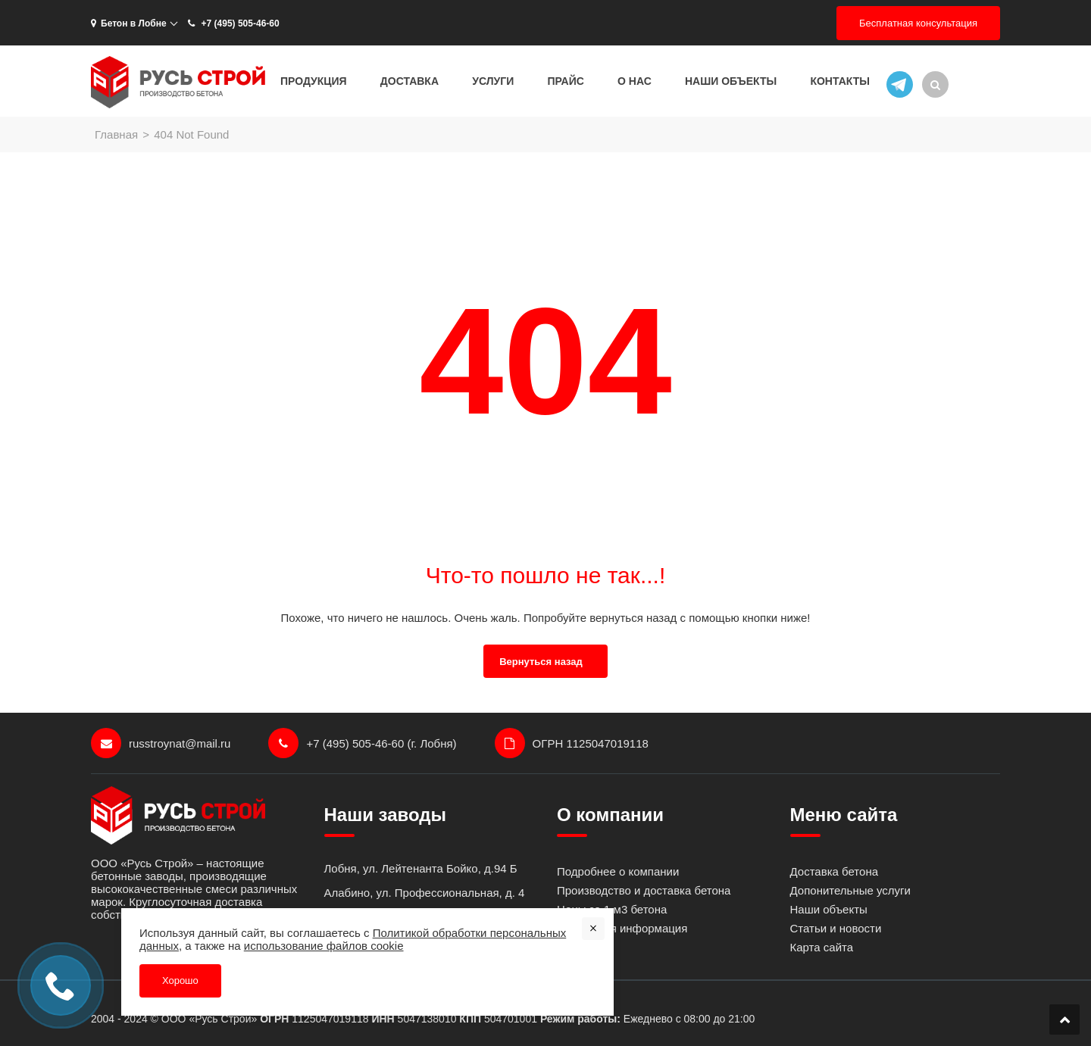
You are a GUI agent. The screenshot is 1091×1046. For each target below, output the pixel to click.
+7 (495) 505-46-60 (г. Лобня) (362, 743)
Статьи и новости (836, 928)
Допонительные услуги (850, 890)
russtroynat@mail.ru (160, 743)
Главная (116, 134)
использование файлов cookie (324, 945)
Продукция (313, 81)
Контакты (839, 81)
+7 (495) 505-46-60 (233, 23)
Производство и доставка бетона (643, 890)
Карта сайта (822, 947)
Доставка (409, 81)
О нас (634, 81)
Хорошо (180, 980)
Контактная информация (622, 928)
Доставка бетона (834, 871)
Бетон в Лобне (129, 23)
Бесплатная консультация (918, 23)
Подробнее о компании (618, 871)
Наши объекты (731, 81)
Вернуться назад (541, 661)
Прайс (565, 81)
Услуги (493, 81)
